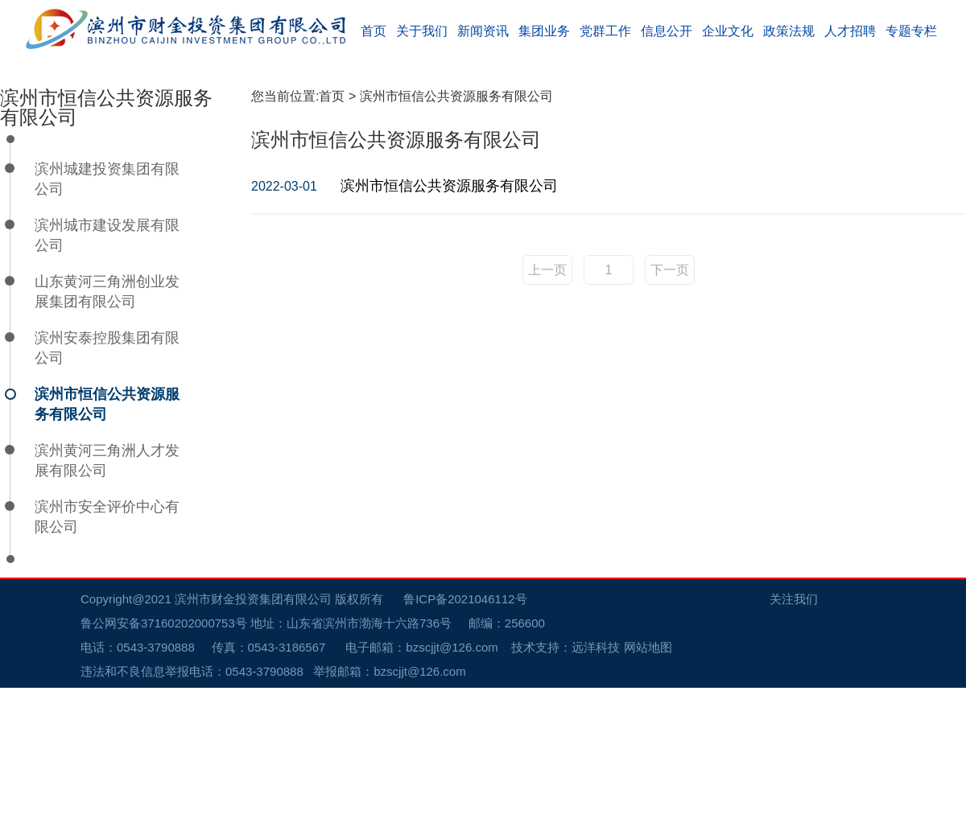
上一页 (547, 421)
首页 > (339, 247)
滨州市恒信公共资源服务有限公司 (107, 555)
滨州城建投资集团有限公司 (107, 330)
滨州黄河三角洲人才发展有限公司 (107, 612)
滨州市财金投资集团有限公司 (253, 750)
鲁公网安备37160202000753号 (171, 774)
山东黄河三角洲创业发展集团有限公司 (107, 443)
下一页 (669, 421)
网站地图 (648, 798)
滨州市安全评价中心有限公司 (107, 668)
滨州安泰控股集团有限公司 (107, 499)
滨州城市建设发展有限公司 (107, 386)
